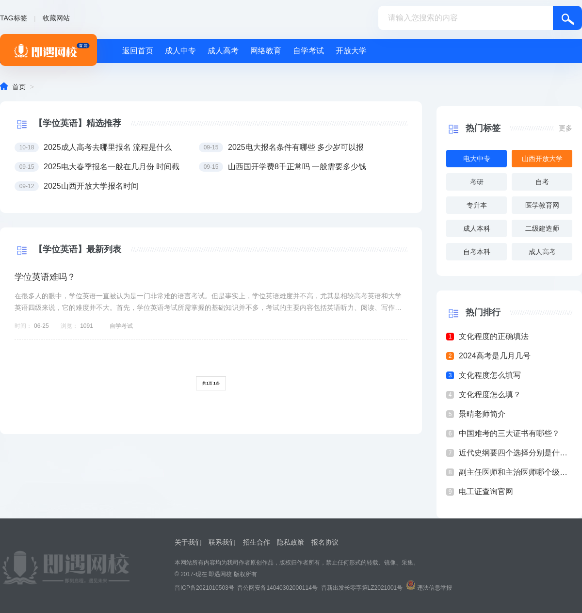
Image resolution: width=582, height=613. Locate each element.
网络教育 (265, 51)
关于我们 (188, 542)
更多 (565, 128)
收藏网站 (56, 18)
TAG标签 (13, 18)
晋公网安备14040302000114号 (277, 587)
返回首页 (137, 51)
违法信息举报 (434, 587)
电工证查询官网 (486, 491)
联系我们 (222, 542)
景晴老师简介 (482, 414)
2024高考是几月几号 (495, 356)
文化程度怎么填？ (490, 394)
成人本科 (476, 228)
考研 (477, 182)
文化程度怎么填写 (490, 375)
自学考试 (308, 51)
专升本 (477, 205)
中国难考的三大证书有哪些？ (509, 433)
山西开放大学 (542, 158)
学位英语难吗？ (45, 277)
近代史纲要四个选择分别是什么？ (515, 453)
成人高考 (223, 51)
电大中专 (476, 158)
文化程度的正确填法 (494, 336)
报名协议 (325, 542)
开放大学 (351, 51)
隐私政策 (290, 542)
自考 (542, 182)
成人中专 (180, 51)
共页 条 (210, 383)
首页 (19, 87)
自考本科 (476, 252)
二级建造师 (542, 228)
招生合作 (256, 542)
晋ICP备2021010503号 (204, 587)
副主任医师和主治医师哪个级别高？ (515, 472)
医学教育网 (542, 205)
